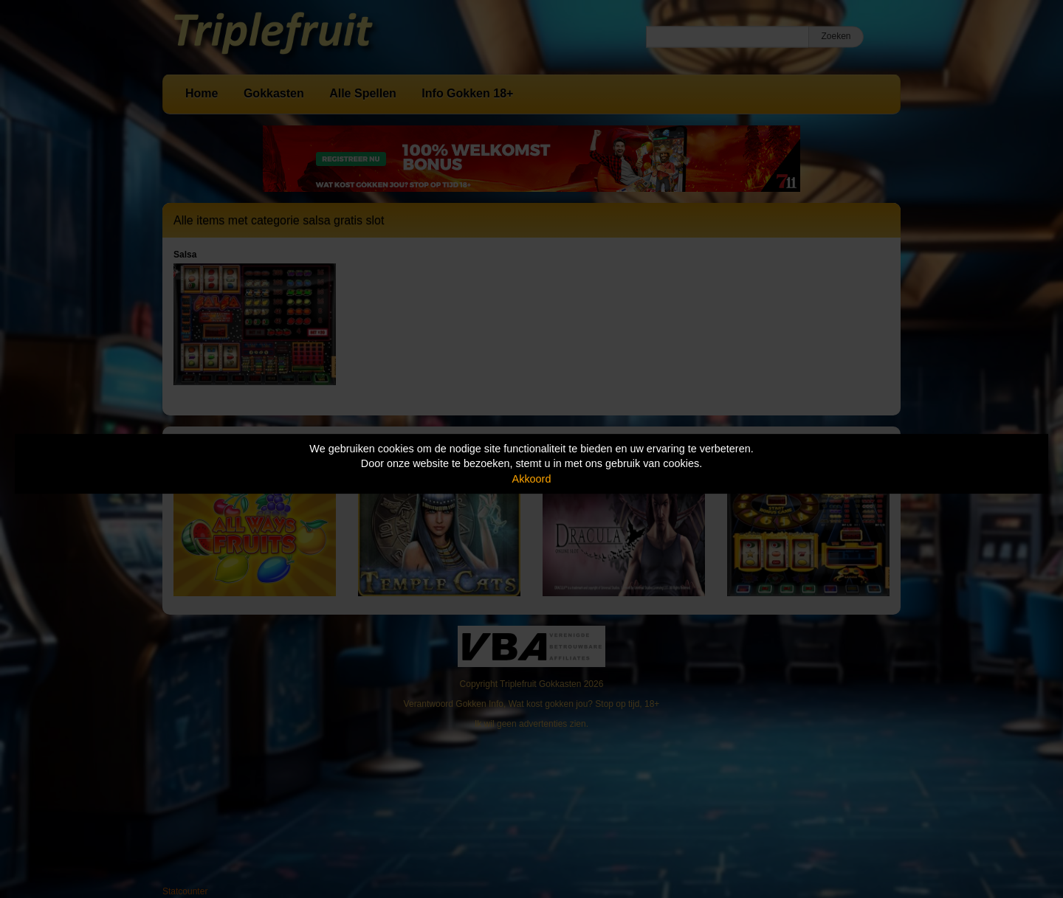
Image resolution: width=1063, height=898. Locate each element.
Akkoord (531, 479)
